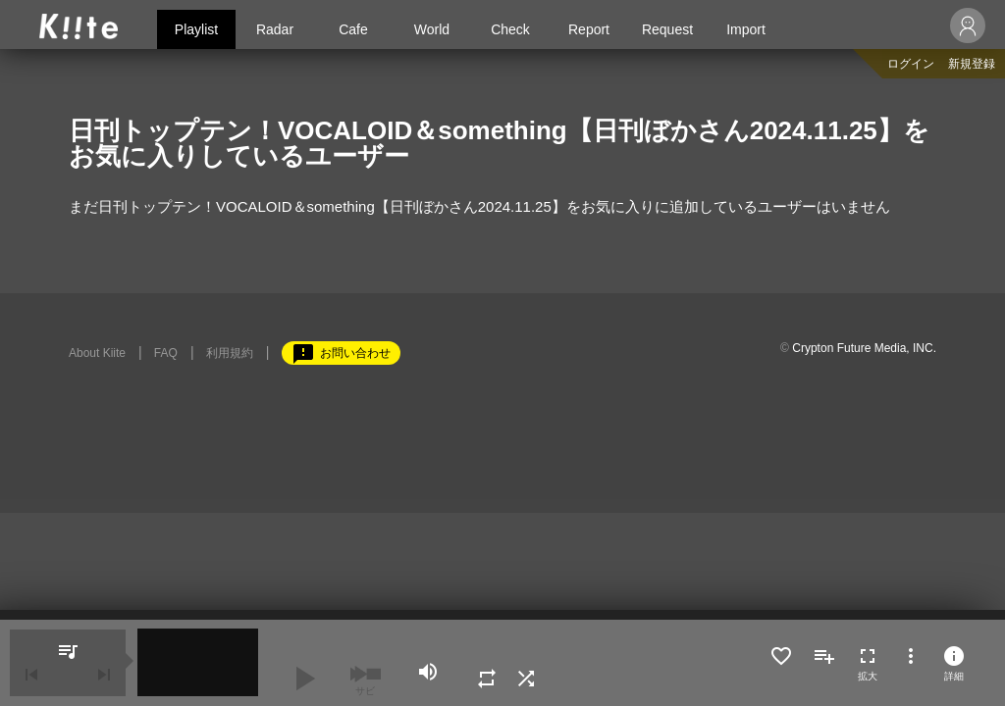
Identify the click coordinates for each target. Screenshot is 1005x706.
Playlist (196, 29)
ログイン (910, 64)
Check (510, 29)
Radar (274, 29)
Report (588, 29)
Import (746, 29)
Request (667, 29)
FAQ (166, 353)
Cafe (353, 29)
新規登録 (971, 64)
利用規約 (229, 353)
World (432, 29)
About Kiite (97, 353)
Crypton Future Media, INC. (864, 348)
